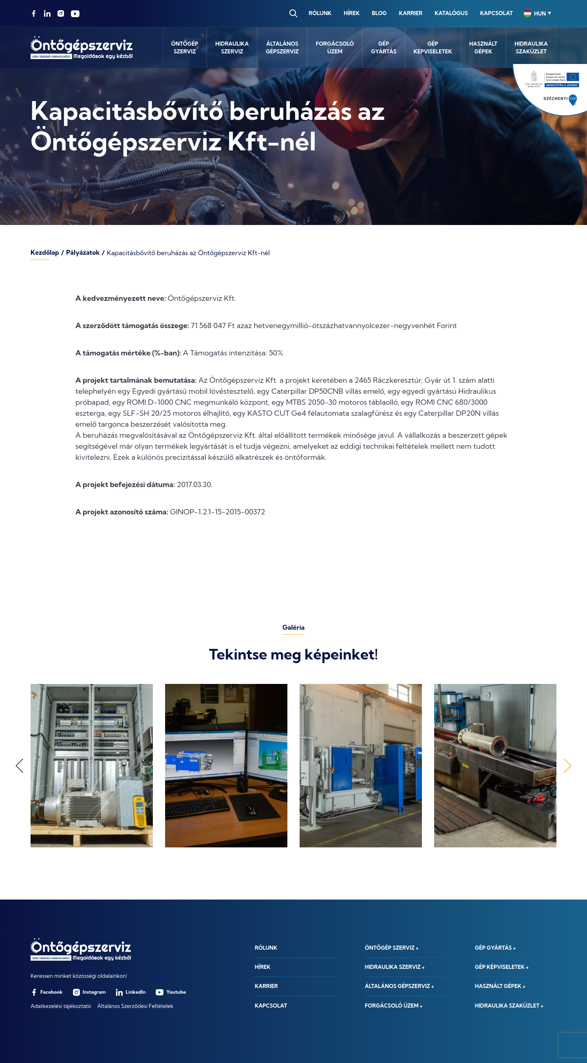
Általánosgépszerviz (282, 47)
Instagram (89, 992)
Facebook (47, 992)
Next (568, 766)
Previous (19, 766)
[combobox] (536, 13)
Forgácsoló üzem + (394, 1005)
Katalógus (450, 13)
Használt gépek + (500, 985)
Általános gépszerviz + (400, 985)
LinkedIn (131, 992)
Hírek (351, 13)
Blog (378, 13)
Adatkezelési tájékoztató (61, 1006)
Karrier (409, 13)
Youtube (171, 992)
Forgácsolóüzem (335, 47)
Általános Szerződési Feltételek (135, 1006)
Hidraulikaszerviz (232, 47)
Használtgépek (483, 47)
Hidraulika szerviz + (395, 965)
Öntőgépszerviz (185, 47)
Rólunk (319, 13)
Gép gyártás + (495, 945)
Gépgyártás (383, 47)
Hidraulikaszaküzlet (531, 47)
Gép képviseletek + (502, 965)
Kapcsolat (495, 13)
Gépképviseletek (433, 47)
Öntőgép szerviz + (392, 945)
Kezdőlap (45, 252)
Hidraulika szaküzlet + (510, 1005)
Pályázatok (83, 252)
